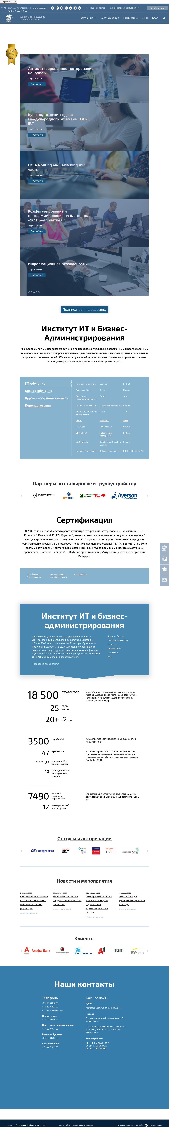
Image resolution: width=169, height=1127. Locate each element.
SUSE (125, 420)
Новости (66, 880)
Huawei (126, 390)
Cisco (102, 390)
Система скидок (114, 648)
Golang (126, 442)
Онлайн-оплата (157, 8)
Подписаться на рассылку (84, 309)
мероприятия (96, 880)
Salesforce (104, 420)
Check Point (81, 432)
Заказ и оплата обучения (82, 1125)
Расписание (130, 17)
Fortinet (126, 432)
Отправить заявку (8, 2)
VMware (126, 426)
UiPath (79, 420)
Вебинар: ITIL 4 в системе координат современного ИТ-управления (67, 900)
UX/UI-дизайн (82, 442)
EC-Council (81, 426)
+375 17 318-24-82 (50, 1006)
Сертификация (110, 17)
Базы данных (106, 426)
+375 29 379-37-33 (50, 1028)
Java (125, 396)
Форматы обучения (116, 636)
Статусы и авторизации (118, 640)
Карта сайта (64, 1125)
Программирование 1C (110, 405)
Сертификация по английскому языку (58, 575)
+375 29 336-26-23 (50, 1038)
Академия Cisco (83, 390)
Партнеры (112, 644)
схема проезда (39, 8)
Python (103, 396)
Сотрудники (113, 652)
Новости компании (29, 913)
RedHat (126, 383)
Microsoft (104, 383)
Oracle (102, 411)
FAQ (109, 656)
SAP (125, 411)
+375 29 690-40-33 (50, 1003)
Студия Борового (156, 1125)
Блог (155, 17)
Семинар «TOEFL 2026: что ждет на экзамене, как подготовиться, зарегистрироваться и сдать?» (99, 904)
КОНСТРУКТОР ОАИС (133, 451)
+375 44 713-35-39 (50, 1047)
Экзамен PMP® (80, 574)
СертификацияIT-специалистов (34, 575)
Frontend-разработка (86, 405)
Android (126, 405)
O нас (145, 17)
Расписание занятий (86, 383)
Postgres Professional (86, 451)
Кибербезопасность (109, 451)
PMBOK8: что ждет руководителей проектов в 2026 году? (132, 900)
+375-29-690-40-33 (17, 10)
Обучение (87, 17)
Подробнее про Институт (45, 663)
